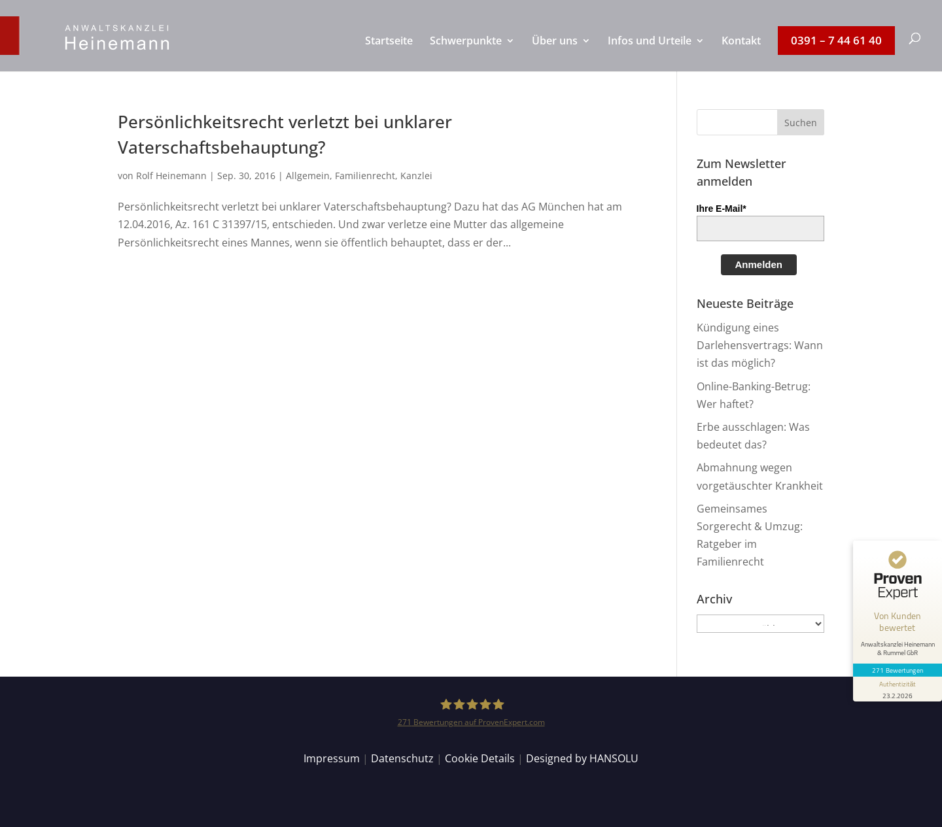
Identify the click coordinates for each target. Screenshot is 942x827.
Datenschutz (402, 758)
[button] (800, 122)
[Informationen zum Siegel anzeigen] (897, 689)
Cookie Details (480, 758)
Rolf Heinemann (171, 175)
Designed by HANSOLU (582, 758)
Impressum (332, 758)
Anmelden (759, 264)
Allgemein (308, 175)
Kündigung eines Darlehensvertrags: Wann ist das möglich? (760, 345)
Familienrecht (365, 175)
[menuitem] (389, 53)
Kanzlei (416, 175)
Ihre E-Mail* (721, 208)
